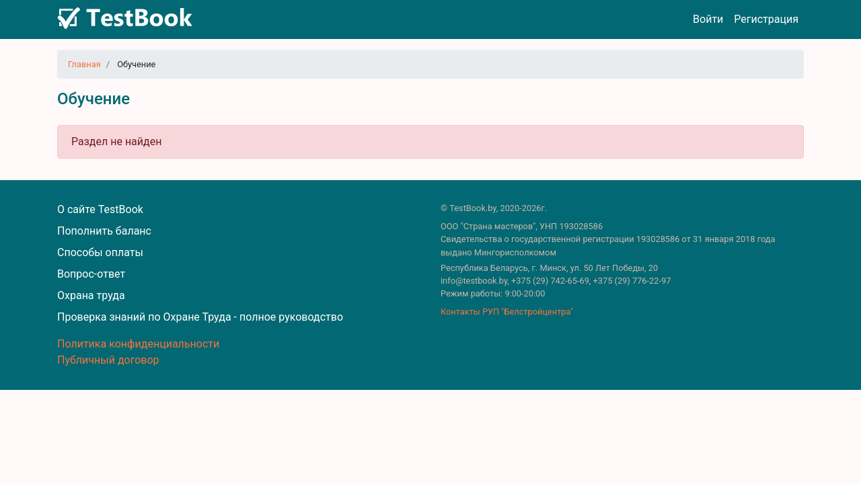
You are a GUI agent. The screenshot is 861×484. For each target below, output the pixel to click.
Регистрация (766, 19)
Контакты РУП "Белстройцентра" (507, 312)
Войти (708, 19)
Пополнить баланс (104, 231)
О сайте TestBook (100, 209)
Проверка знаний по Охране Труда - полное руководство (200, 317)
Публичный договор (108, 360)
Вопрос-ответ (91, 274)
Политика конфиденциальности (138, 343)
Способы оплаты (100, 252)
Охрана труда (91, 295)
